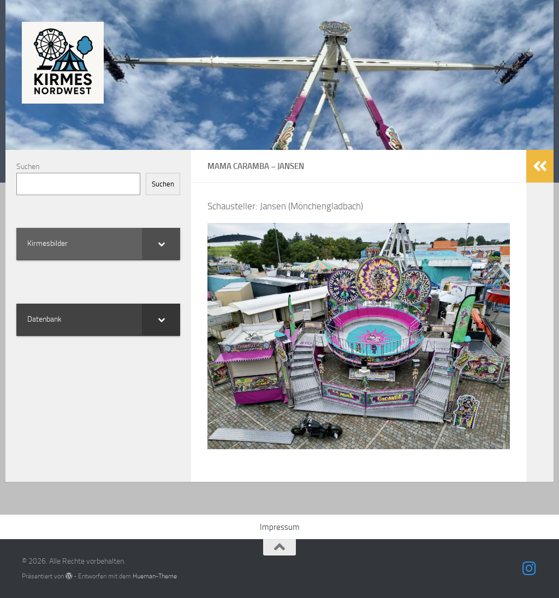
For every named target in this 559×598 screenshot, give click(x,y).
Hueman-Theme (155, 576)
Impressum (280, 527)
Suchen (27, 166)
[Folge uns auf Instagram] (529, 568)
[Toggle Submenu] (161, 243)
